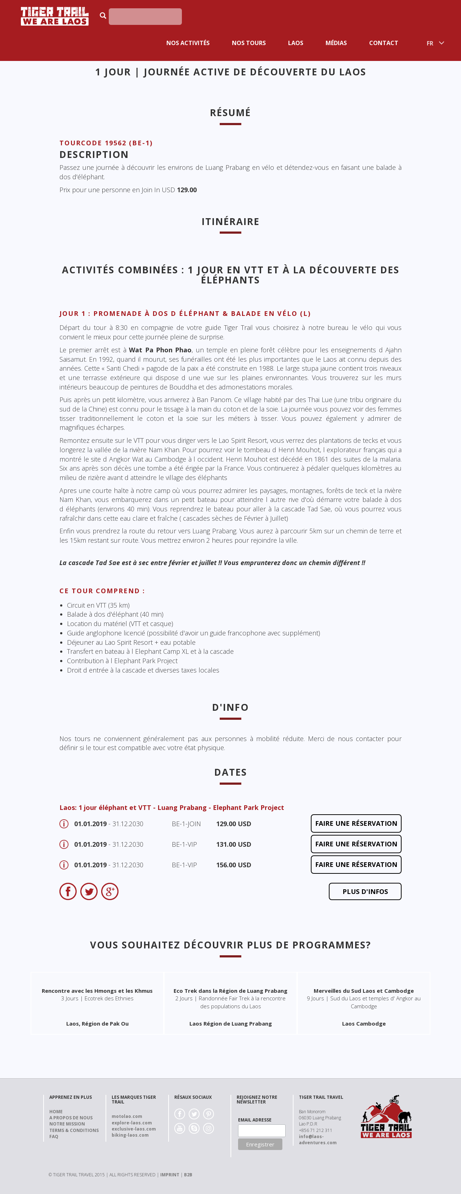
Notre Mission (67, 1124)
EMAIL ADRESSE (255, 1120)
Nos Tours (249, 43)
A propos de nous (71, 1118)
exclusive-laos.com (134, 1129)
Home (56, 1112)
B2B (188, 1175)
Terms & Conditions (74, 1130)
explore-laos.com (132, 1123)
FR (430, 43)
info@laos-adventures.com (318, 1139)
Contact (383, 43)
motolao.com (127, 1116)
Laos (295, 43)
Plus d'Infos (365, 891)
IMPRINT (169, 1175)
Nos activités (188, 43)
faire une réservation (356, 823)
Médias (336, 43)
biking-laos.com (130, 1135)
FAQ (53, 1136)
